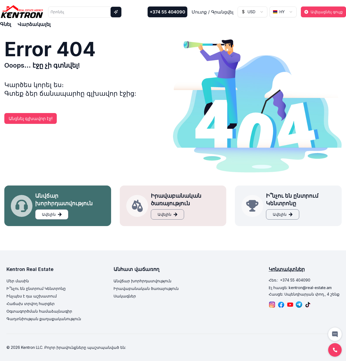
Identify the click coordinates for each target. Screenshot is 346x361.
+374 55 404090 (167, 12)
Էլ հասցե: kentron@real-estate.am (300, 287)
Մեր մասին (17, 281)
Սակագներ (125, 296)
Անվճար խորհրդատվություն (142, 281)
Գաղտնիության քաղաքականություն (43, 318)
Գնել (5, 24)
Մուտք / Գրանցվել (212, 12)
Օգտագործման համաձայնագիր (39, 311)
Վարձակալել (34, 24)
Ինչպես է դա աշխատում (31, 296)
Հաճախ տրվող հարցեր (30, 303)
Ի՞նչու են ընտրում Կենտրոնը (36, 288)
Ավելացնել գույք (323, 11)
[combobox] (252, 11)
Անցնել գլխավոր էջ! (30, 118)
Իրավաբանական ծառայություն (146, 288)
